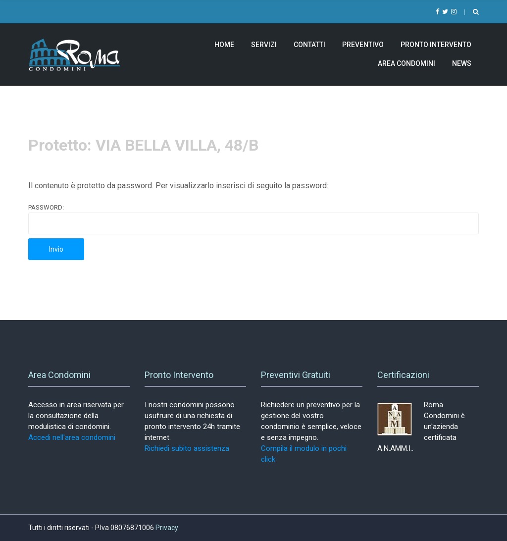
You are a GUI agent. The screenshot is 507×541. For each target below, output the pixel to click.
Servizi (264, 45)
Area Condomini (406, 63)
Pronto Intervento (436, 45)
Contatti (309, 45)
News (461, 63)
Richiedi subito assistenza (187, 448)
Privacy (166, 528)
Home (224, 45)
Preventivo (363, 45)
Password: (253, 219)
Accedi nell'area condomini (71, 437)
